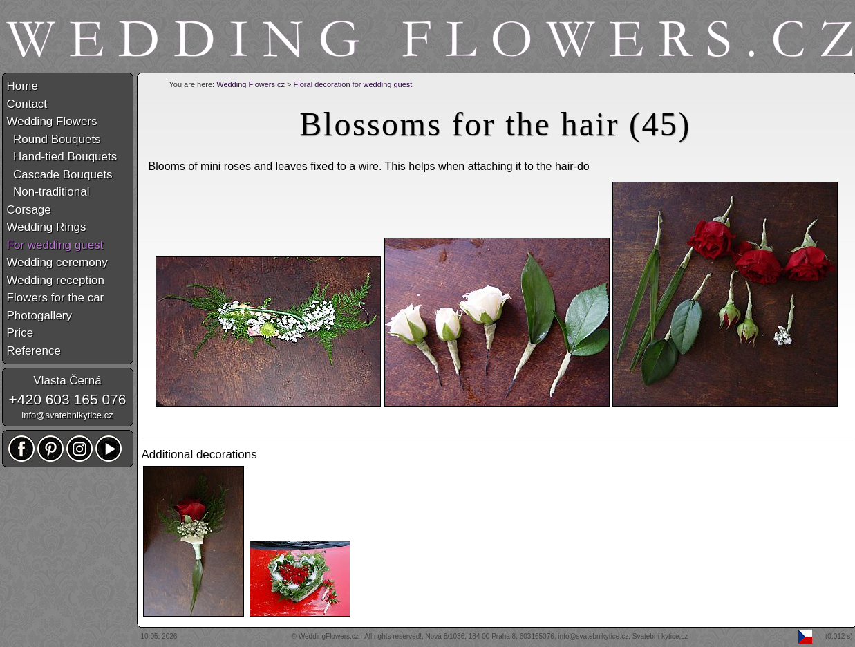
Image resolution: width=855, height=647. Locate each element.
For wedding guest (55, 245)
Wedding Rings (46, 227)
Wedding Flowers (52, 121)
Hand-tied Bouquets (62, 156)
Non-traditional (48, 191)
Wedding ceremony (57, 262)
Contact (27, 104)
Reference (34, 350)
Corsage (29, 209)
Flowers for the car (55, 297)
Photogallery (40, 315)
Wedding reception (55, 280)
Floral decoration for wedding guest (353, 84)
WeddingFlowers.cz (329, 636)
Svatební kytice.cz (660, 636)
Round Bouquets (54, 139)
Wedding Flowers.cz (250, 84)
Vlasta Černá (67, 380)
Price (20, 332)
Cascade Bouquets (60, 174)
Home (22, 86)
